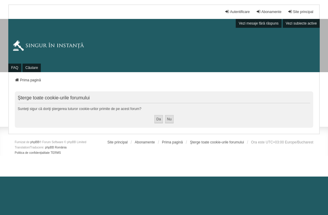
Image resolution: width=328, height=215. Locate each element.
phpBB (34, 142)
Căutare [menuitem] (31, 68)
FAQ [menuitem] (14, 68)
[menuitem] (117, 142)
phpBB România (56, 147)
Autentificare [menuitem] (237, 11)
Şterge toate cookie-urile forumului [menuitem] (217, 142)
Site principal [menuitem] (301, 11)
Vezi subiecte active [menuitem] (301, 23)
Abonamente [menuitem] (269, 11)
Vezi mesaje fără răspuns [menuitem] (259, 23)
